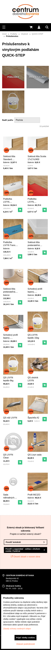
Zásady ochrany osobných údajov (17, 629)
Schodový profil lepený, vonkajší (35, 291)
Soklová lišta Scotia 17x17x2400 (36, 157)
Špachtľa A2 (33, 417)
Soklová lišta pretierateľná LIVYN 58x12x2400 (33, 246)
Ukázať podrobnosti (25, 644)
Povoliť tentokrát (13, 542)
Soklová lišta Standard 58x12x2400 (9, 158)
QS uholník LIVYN (33, 378)
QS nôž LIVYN (10, 417)
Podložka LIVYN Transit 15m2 (10, 245)
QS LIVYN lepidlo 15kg (33, 335)
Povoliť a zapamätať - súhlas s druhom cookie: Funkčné (22, 550)
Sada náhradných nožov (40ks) (9, 497)
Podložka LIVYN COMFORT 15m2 (9, 203)
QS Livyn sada (34, 454)
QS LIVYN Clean (8, 455)
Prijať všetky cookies (25, 638)
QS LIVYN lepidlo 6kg (8, 378)
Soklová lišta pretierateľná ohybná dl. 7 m (10, 291)
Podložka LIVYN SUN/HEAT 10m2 (33, 203)
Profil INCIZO (34, 494)
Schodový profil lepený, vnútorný (10, 337)
